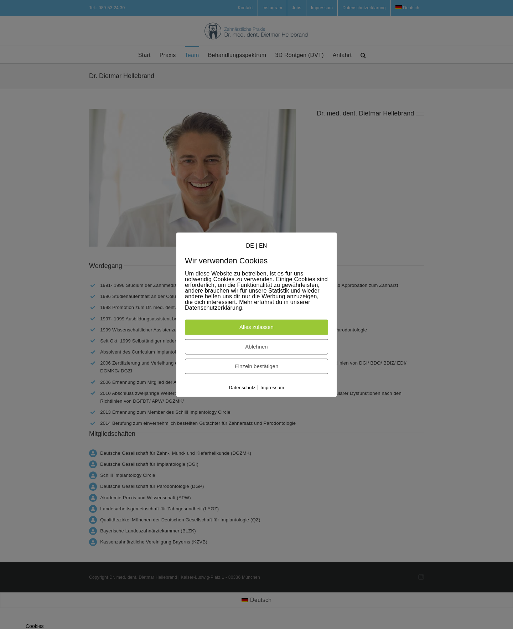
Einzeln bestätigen (257, 367)
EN (263, 246)
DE (250, 246)
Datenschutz (242, 388)
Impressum (272, 388)
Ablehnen (256, 347)
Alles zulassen (256, 327)
